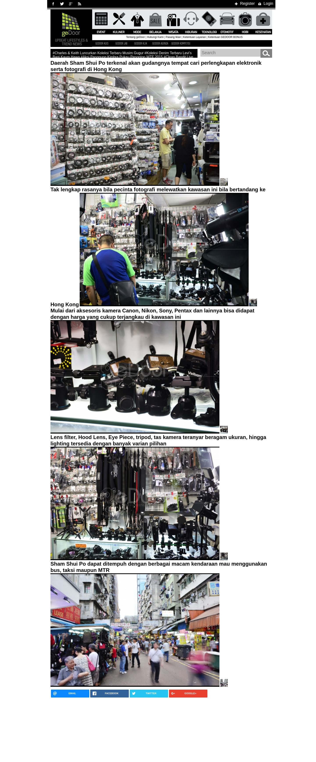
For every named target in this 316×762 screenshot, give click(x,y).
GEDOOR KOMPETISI (180, 43)
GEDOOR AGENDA (160, 43)
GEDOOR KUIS (101, 43)
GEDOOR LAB (121, 43)
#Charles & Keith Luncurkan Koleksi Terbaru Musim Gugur (98, 53)
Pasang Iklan (173, 37)
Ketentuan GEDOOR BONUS (225, 37)
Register (244, 3)
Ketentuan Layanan (194, 37)
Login (265, 3)
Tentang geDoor (135, 37)
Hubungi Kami (155, 37)
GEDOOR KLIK (140, 43)
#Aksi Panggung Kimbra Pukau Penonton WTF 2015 (122, 57)
